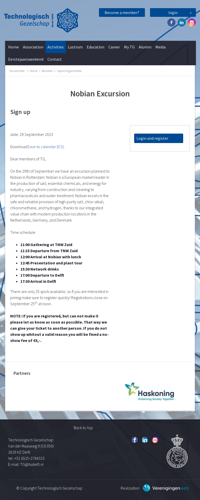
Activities (55, 46)
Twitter (182, 22)
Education (95, 46)
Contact (54, 59)
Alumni (145, 46)
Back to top (83, 427)
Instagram (192, 22)
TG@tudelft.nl (32, 464)
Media (160, 46)
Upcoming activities (69, 71)
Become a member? (122, 12)
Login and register (152, 138)
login (173, 12)
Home (13, 46)
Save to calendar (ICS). (46, 146)
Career (114, 46)
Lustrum (75, 46)
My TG (129, 46)
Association (33, 46)
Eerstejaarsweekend (25, 59)
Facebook (171, 22)
